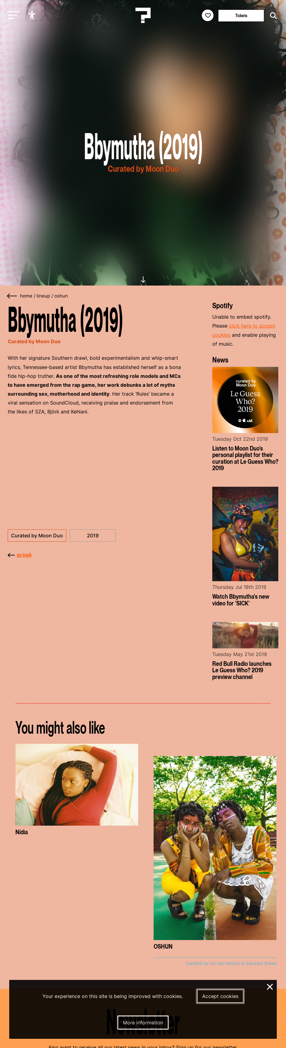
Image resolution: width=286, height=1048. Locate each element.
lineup (43, 296)
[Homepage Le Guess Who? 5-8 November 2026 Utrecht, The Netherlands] (143, 15)
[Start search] (271, 15)
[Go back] (12, 296)
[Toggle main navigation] (12, 15)
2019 (93, 535)
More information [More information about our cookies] (143, 1022)
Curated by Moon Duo (37, 535)
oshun (61, 296)
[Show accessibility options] (33, 15)
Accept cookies (220, 996)
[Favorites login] (208, 15)
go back (20, 555)
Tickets (241, 15)
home (26, 296)
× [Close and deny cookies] (270, 986)
